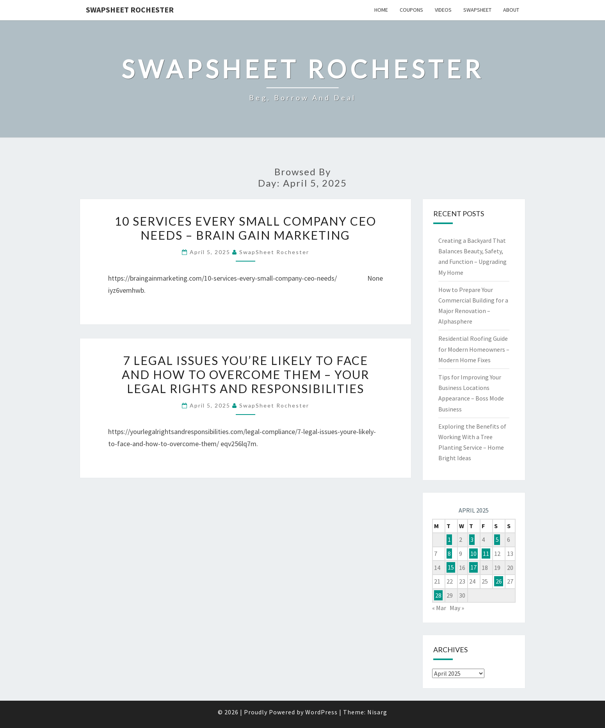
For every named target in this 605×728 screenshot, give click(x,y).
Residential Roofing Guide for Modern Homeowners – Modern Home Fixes (473, 349)
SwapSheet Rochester (130, 9)
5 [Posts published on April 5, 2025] (497, 539)
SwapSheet (477, 9)
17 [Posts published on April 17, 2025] (473, 567)
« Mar (439, 608)
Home (381, 9)
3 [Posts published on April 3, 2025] (471, 539)
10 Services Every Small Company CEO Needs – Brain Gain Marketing (245, 228)
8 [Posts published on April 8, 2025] (449, 553)
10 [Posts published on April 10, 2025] (473, 553)
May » (457, 608)
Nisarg (377, 712)
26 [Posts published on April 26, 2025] (499, 581)
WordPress (321, 712)
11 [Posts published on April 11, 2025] (486, 553)
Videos (443, 9)
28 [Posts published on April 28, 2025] (438, 595)
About (511, 9)
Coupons (411, 9)
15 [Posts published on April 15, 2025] (451, 567)
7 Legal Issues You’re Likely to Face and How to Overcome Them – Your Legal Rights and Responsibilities (245, 374)
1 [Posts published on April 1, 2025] (449, 539)
